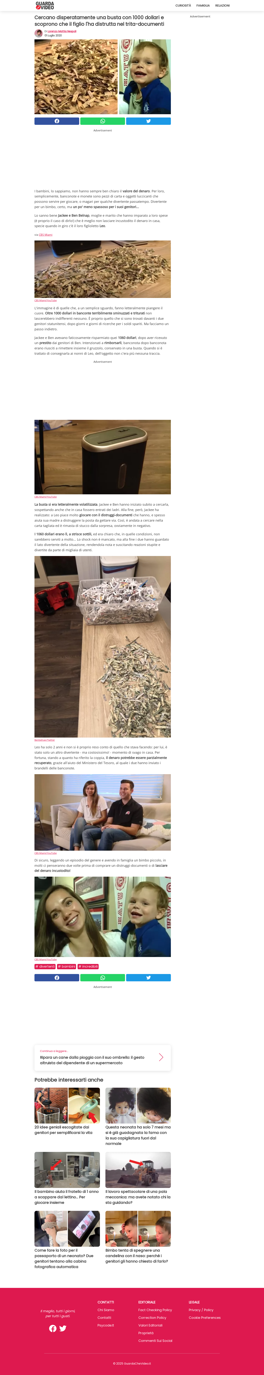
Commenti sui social (155, 1340)
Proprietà (145, 1333)
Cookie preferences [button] (205, 1317)
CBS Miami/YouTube (45, 300)
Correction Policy (152, 1317)
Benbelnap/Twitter (44, 740)
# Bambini (66, 966)
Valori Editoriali (150, 1325)
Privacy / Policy (201, 1310)
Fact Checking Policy (155, 1310)
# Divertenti (45, 966)
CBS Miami (45, 234)
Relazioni (222, 5)
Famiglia (203, 5)
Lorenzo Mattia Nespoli (62, 31)
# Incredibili (88, 966)
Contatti (104, 1317)
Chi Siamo (106, 1310)
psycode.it (106, 1325)
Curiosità (183, 5)
